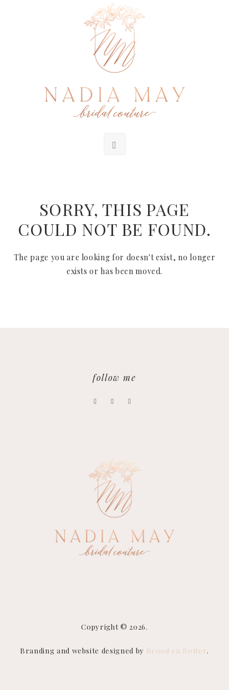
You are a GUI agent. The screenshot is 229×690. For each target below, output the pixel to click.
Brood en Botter (176, 650)
